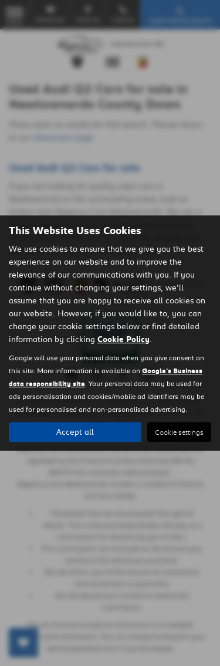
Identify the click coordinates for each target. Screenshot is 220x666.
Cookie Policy (123, 339)
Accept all (75, 432)
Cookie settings (179, 432)
